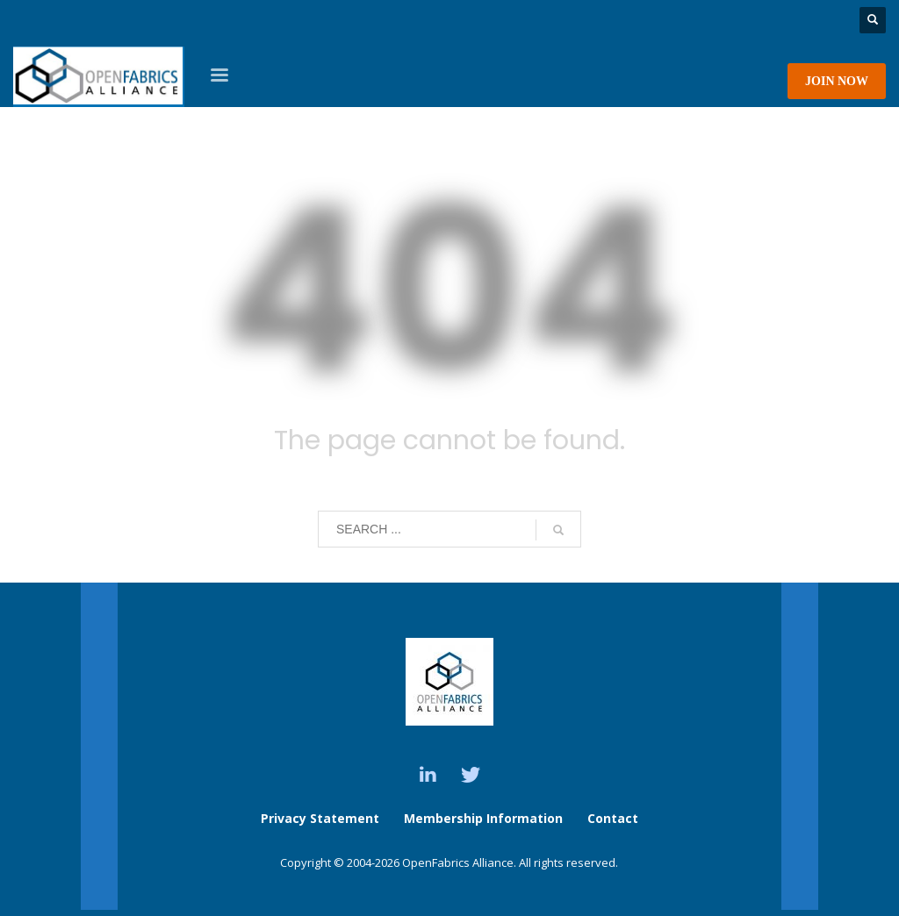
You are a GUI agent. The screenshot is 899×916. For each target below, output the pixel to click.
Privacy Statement (320, 818)
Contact (612, 818)
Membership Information (485, 818)
